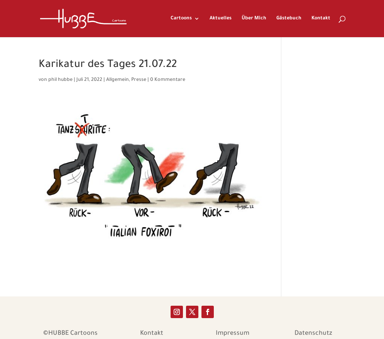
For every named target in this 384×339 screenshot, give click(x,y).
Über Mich (254, 18)
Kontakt (320, 18)
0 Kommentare (167, 80)
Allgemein (117, 80)
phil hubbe (60, 80)
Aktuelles (221, 18)
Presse (138, 80)
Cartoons (181, 18)
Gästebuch (288, 18)
